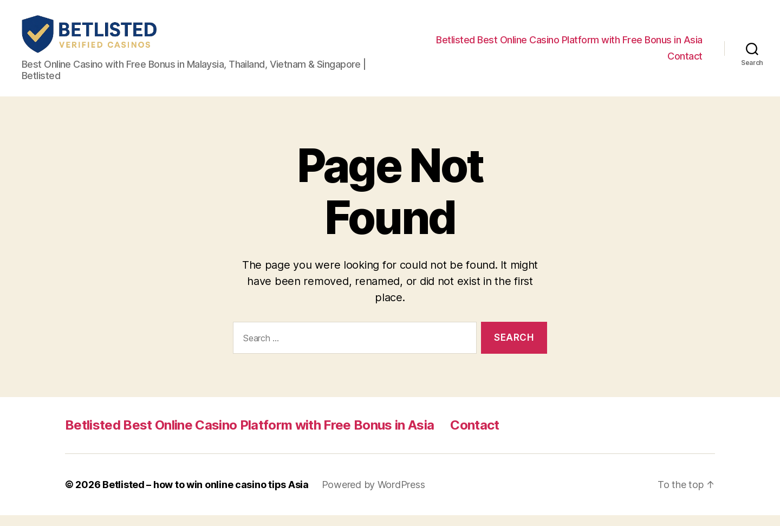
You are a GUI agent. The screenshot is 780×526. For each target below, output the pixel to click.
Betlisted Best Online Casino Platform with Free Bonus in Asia (569, 45)
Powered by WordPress (373, 495)
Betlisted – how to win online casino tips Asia (205, 495)
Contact (685, 61)
